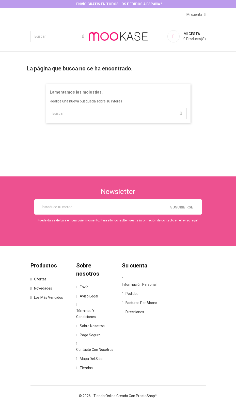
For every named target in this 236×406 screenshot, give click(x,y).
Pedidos (131, 294)
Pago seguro (90, 335)
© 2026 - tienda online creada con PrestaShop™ (118, 396)
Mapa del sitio (91, 359)
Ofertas (40, 279)
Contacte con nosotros (94, 350)
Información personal (139, 284)
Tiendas (86, 368)
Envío (84, 287)
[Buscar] (59, 36)
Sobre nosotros (92, 326)
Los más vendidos (48, 297)
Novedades (43, 288)
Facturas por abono (141, 303)
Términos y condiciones (86, 314)
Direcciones (134, 312)
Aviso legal (89, 296)
